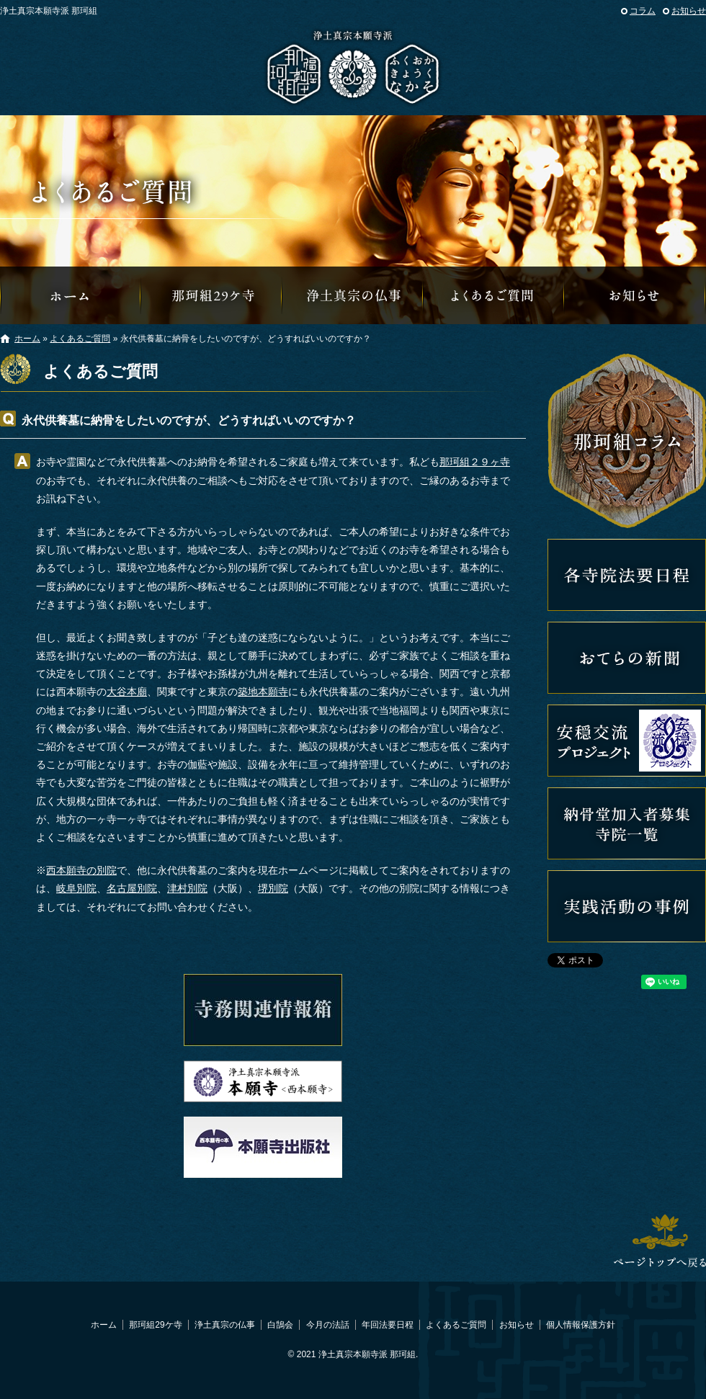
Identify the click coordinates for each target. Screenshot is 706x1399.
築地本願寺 (263, 691)
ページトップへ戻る (660, 1240)
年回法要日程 (388, 1325)
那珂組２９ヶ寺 (474, 462)
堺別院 (273, 888)
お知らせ (688, 11)
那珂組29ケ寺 (211, 295)
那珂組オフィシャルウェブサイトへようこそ (70, 295)
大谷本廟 (127, 691)
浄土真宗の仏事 (353, 295)
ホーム (27, 339)
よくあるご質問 (494, 295)
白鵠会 (280, 1325)
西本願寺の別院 (81, 870)
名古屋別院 (132, 888)
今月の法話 (327, 1325)
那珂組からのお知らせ (635, 295)
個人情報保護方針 (580, 1325)
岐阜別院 (76, 888)
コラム (643, 11)
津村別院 (187, 888)
